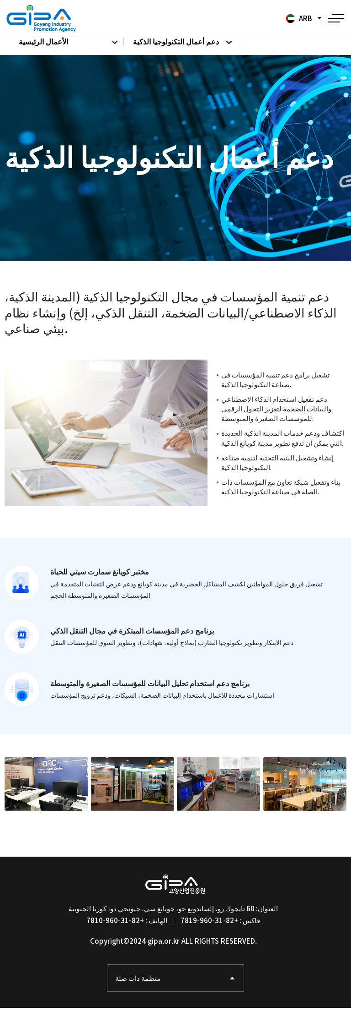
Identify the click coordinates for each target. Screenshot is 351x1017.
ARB (298, 18)
